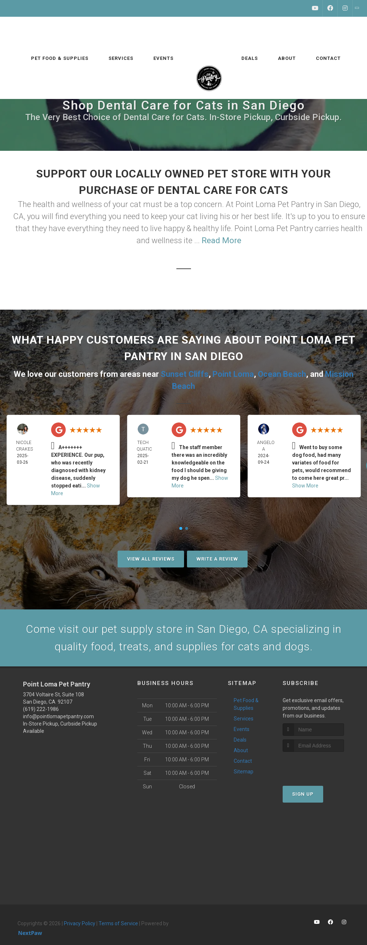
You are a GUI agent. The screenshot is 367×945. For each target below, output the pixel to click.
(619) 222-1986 (41, 709)
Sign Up (303, 794)
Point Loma (233, 374)
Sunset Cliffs (185, 374)
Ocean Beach (282, 374)
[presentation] (321, 765)
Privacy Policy (79, 923)
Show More (305, 486)
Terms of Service (118, 923)
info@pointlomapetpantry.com (58, 716)
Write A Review (217, 559)
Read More (221, 240)
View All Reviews (151, 559)
